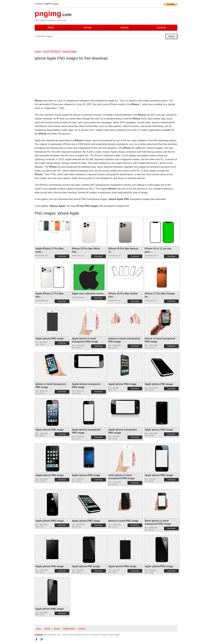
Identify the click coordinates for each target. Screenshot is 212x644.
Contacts (161, 27)
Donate (87, 27)
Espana (55, 4)
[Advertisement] (58, 80)
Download (62, 256)
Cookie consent (69, 628)
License (124, 27)
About (51, 27)
